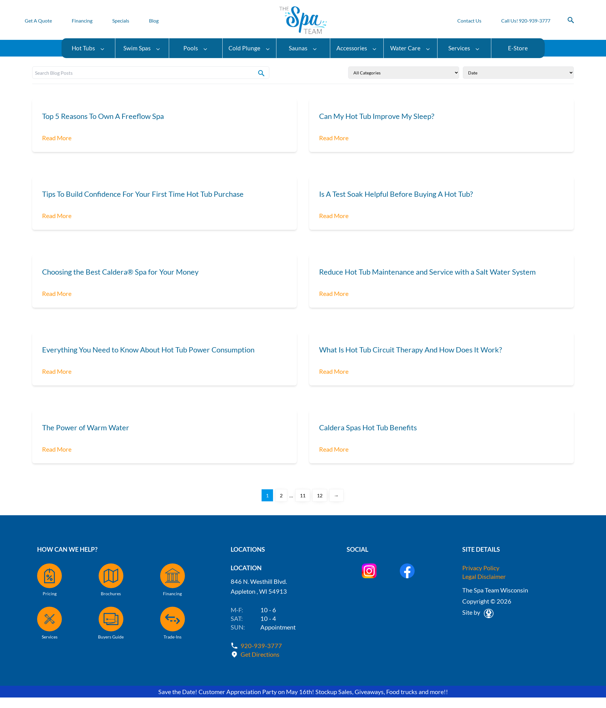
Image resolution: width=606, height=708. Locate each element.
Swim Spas (141, 48)
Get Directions (260, 654)
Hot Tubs (88, 48)
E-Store (518, 48)
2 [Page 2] (281, 495)
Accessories (356, 48)
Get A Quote (38, 20)
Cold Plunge (249, 48)
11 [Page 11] (302, 495)
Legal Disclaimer (484, 576)
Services (464, 48)
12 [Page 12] (319, 495)
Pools (195, 48)
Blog (154, 20)
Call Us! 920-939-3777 (525, 20)
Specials (120, 20)
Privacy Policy (480, 567)
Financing (82, 20)
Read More (56, 137)
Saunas (303, 48)
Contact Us (469, 20)
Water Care (410, 48)
